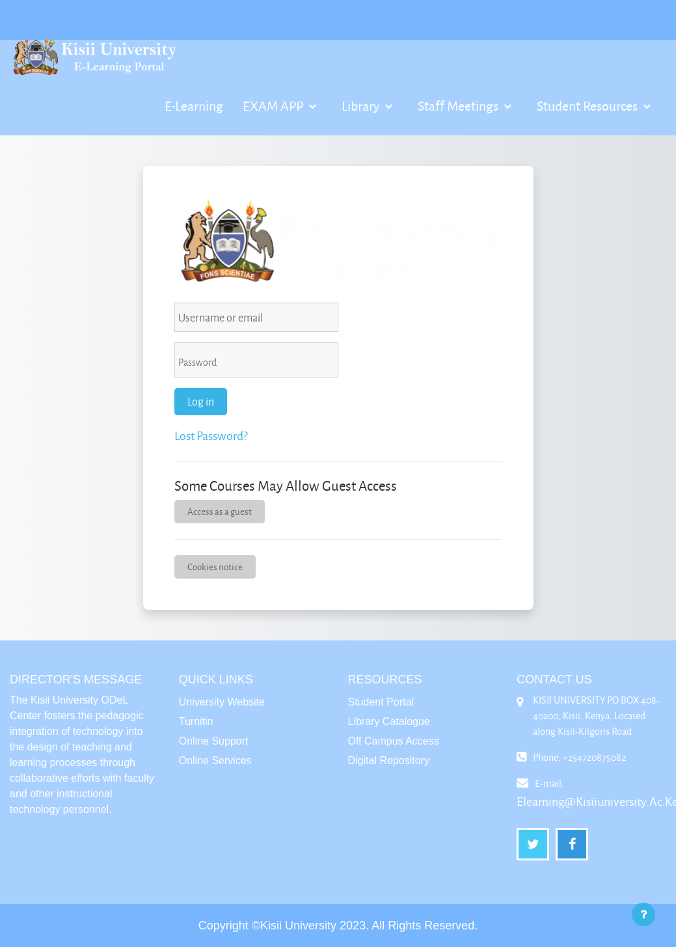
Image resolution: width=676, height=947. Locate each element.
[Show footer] (643, 914)
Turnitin (196, 721)
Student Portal (381, 701)
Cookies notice (215, 566)
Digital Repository (388, 760)
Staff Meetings (459, 105)
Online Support (214, 741)
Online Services (215, 760)
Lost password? (211, 435)
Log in (200, 401)
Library (362, 105)
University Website (222, 701)
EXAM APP (274, 105)
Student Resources (588, 105)
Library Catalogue (389, 721)
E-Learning (194, 105)
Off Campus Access (393, 741)
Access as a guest (219, 511)
